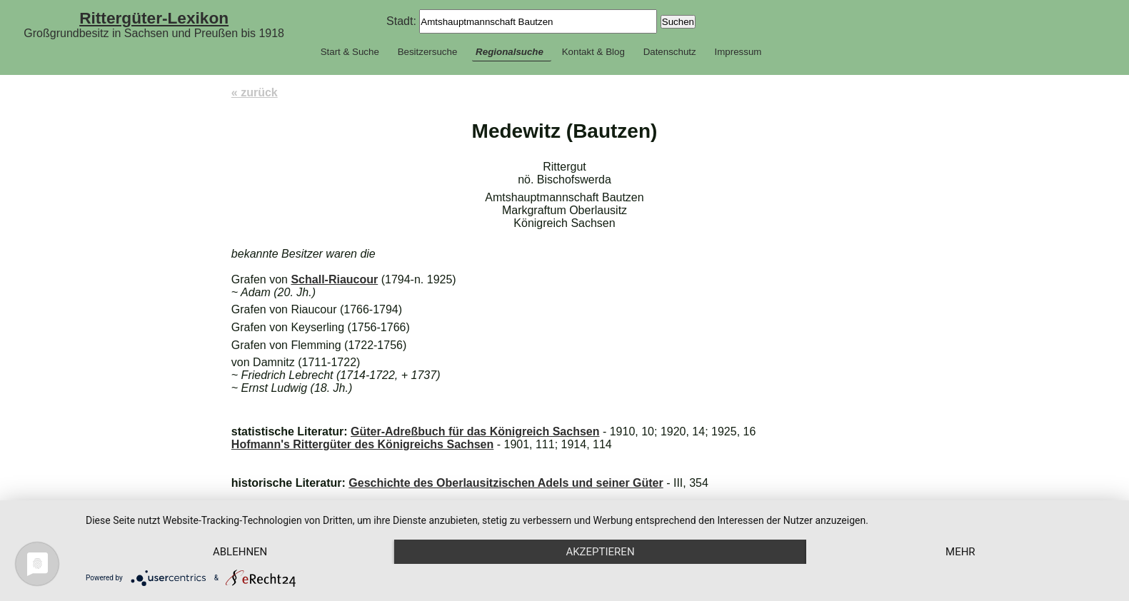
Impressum (737, 51)
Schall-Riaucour (334, 279)
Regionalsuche (509, 51)
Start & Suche (350, 51)
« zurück (254, 92)
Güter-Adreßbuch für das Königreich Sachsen (475, 431)
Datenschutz (669, 51)
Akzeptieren (600, 551)
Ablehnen (240, 551)
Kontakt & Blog (593, 51)
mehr (960, 551)
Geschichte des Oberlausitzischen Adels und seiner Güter (505, 483)
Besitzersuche (428, 51)
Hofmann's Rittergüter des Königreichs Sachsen (362, 444)
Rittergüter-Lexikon (154, 18)
